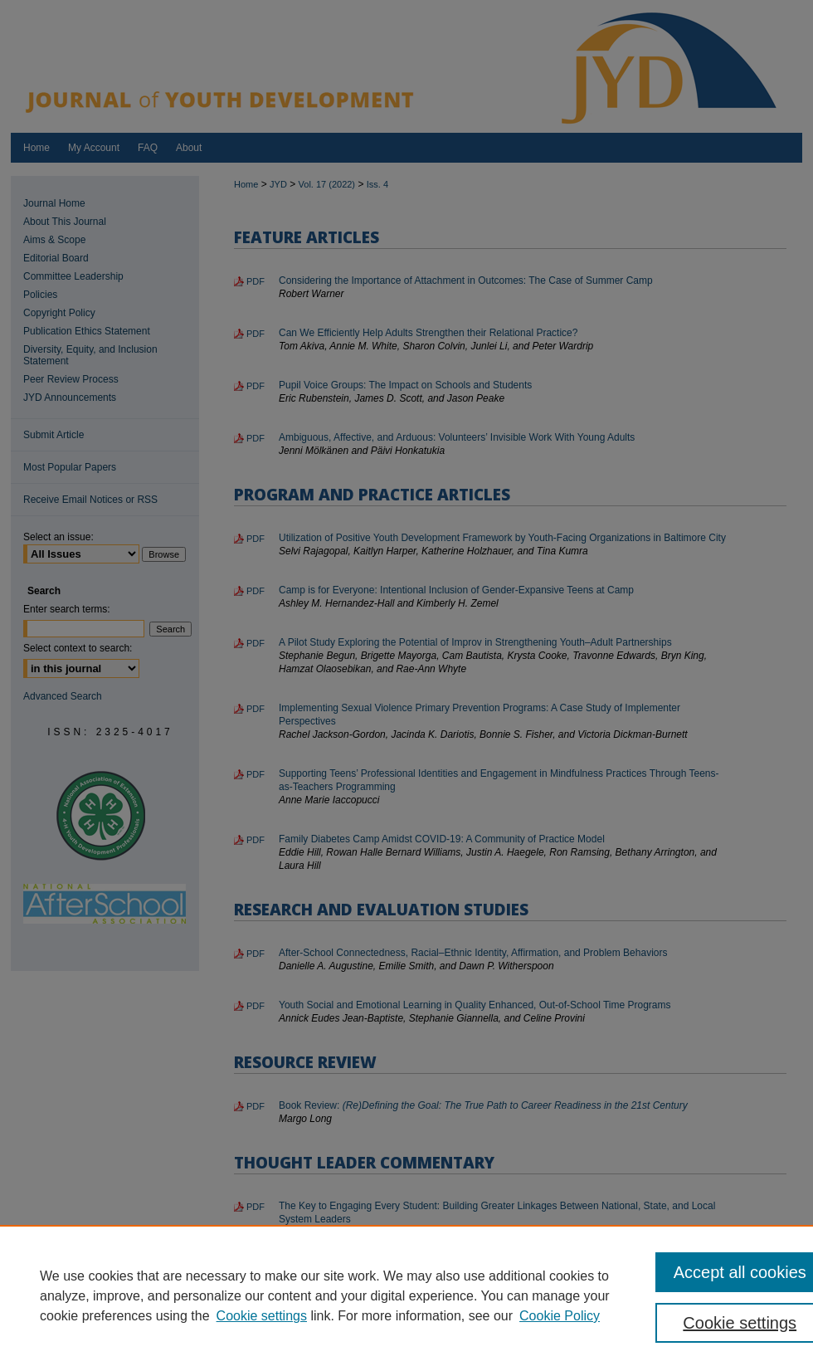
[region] (406, 1295)
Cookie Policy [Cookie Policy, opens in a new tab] (559, 1316)
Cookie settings (262, 1316)
